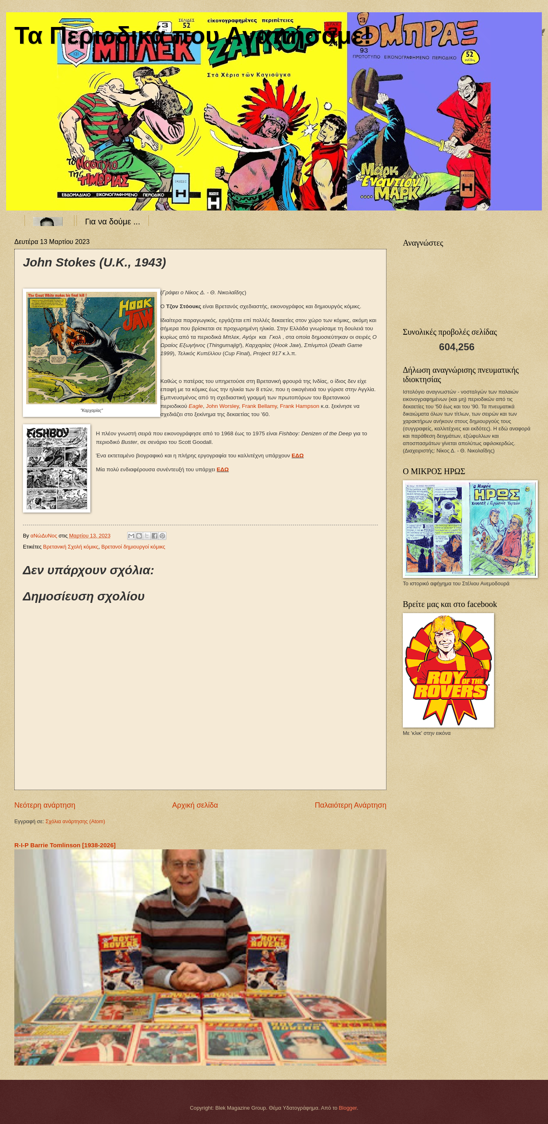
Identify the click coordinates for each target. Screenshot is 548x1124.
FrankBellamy (259, 406)
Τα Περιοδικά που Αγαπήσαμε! (192, 35)
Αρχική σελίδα (195, 805)
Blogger (348, 1108)
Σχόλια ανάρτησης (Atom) (75, 821)
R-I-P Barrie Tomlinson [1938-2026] (65, 845)
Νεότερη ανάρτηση (44, 805)
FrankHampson (299, 406)
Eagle (196, 406)
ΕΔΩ (298, 455)
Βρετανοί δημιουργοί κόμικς (133, 547)
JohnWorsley (222, 406)
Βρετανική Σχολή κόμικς (70, 547)
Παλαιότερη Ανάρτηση (350, 805)
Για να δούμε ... (112, 221)
